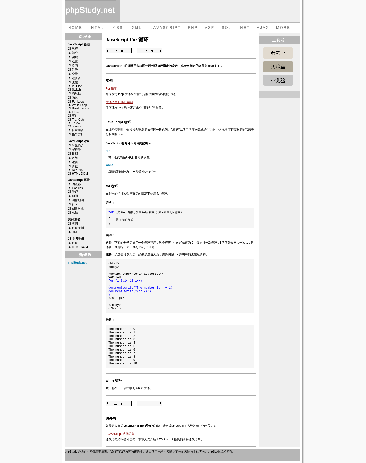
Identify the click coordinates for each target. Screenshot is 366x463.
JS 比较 (73, 82)
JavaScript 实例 (278, 66)
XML (135, 28)
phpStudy (71, 451)
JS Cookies (75, 188)
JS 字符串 (74, 149)
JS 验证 (73, 191)
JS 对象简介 (76, 145)
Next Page (149, 50)
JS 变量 (73, 74)
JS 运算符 (74, 78)
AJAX (263, 28)
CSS (116, 28)
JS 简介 (73, 53)
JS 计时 (73, 204)
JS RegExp (75, 170)
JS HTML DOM (78, 173)
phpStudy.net (77, 262)
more (284, 28)
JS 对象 (73, 243)
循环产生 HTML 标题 (119, 102)
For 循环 (111, 88)
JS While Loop (77, 105)
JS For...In (74, 112)
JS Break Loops (78, 108)
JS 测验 (73, 232)
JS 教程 (73, 48)
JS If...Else (75, 86)
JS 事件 (73, 115)
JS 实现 (73, 57)
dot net (244, 28)
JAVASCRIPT (164, 28)
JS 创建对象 (76, 208)
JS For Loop (76, 101)
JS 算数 (73, 166)
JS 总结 (73, 212)
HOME (75, 28)
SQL (226, 28)
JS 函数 (73, 97)
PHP (192, 28)
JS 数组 (73, 158)
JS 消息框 (74, 93)
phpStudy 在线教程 (90, 11)
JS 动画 (73, 196)
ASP (210, 28)
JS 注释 (73, 69)
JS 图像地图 (76, 200)
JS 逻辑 (73, 162)
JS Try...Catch (77, 119)
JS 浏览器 (74, 184)
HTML (97, 28)
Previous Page (119, 50)
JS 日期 (73, 153)
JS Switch (74, 89)
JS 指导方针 (76, 134)
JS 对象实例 (76, 228)
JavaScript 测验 (278, 80)
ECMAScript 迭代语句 (120, 434)
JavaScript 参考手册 (278, 53)
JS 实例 (73, 223)
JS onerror (75, 126)
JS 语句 (73, 65)
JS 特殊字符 (76, 130)
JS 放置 (73, 61)
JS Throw (74, 123)
